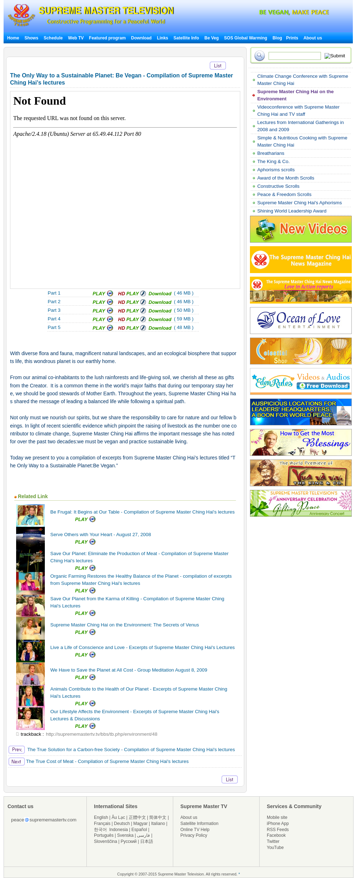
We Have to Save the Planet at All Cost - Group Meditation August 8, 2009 (128, 670)
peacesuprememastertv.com (43, 819)
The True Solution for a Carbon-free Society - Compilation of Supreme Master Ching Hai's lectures (122, 749)
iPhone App (278, 823)
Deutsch (122, 823)
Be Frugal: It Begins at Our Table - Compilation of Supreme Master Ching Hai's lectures (142, 512)
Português (104, 835)
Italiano (158, 823)
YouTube (275, 847)
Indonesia (118, 829)
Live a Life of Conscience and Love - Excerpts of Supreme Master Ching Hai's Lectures (142, 647)
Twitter (273, 841)
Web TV (76, 37)
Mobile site (277, 817)
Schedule (53, 37)
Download (141, 37)
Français (102, 823)
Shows (31, 37)
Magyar (140, 823)
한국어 (100, 829)
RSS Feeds (278, 829)
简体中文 (157, 817)
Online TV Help (194, 829)
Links (162, 37)
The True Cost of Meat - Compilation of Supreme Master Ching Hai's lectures (99, 761)
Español (139, 829)
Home (13, 37)
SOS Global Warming (245, 37)
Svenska (125, 835)
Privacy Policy (193, 835)
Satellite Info (186, 37)
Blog (277, 37)
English (101, 817)
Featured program (107, 37)
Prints (292, 37)
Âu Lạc (118, 817)
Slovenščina (105, 841)
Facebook (276, 835)
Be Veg (211, 37)
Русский (129, 841)
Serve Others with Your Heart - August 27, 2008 (100, 534)
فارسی (143, 835)
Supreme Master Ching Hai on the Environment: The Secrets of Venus (124, 625)
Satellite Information (199, 823)
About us (312, 37)
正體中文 (137, 817)
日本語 (146, 841)
